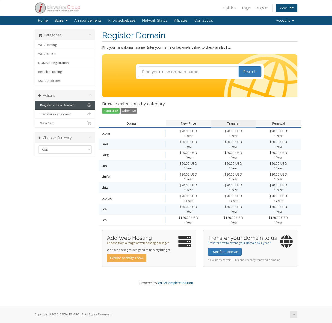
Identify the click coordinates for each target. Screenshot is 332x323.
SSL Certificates (49, 81)
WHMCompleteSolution (175, 283)
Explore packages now (126, 258)
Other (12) (129, 111)
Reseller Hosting (50, 72)
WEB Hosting (47, 45)
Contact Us (203, 20)
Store (61, 20)
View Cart (287, 8)
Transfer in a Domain (65, 114)
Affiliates (180, 20)
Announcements (87, 20)
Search (250, 71)
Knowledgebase (121, 20)
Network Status (154, 20)
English (229, 8)
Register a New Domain (65, 105)
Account (285, 20)
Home (43, 20)
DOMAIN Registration (53, 63)
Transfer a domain (225, 252)
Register (262, 8)
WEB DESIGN (47, 54)
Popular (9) (111, 111)
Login (246, 8)
